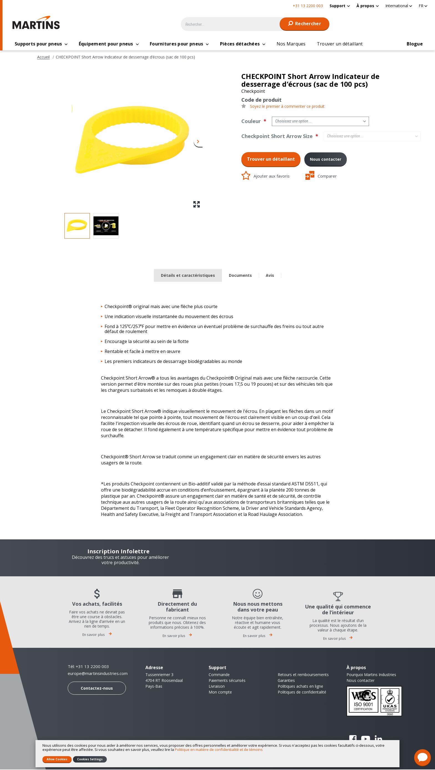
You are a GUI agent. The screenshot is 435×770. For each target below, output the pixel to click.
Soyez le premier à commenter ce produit (287, 107)
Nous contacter (325, 159)
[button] (398, 5)
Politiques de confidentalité (302, 692)
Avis (270, 275)
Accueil (43, 57)
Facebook (352, 739)
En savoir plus (97, 635)
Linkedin (378, 739)
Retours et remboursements (303, 675)
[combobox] (255, 24)
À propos (365, 5)
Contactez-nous (97, 688)
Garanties (286, 681)
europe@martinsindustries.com (98, 674)
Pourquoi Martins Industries (371, 675)
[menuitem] (340, 5)
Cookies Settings (90, 759)
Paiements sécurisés (227, 681)
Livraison (217, 686)
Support (337, 5)
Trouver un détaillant (271, 160)
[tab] (188, 276)
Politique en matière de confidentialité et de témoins (219, 749)
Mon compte (220, 692)
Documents (240, 275)
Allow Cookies (57, 759)
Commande (219, 675)
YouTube (365, 739)
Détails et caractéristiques (188, 275)
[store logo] (37, 22)
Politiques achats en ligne (300, 686)
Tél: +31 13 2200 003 (88, 667)
